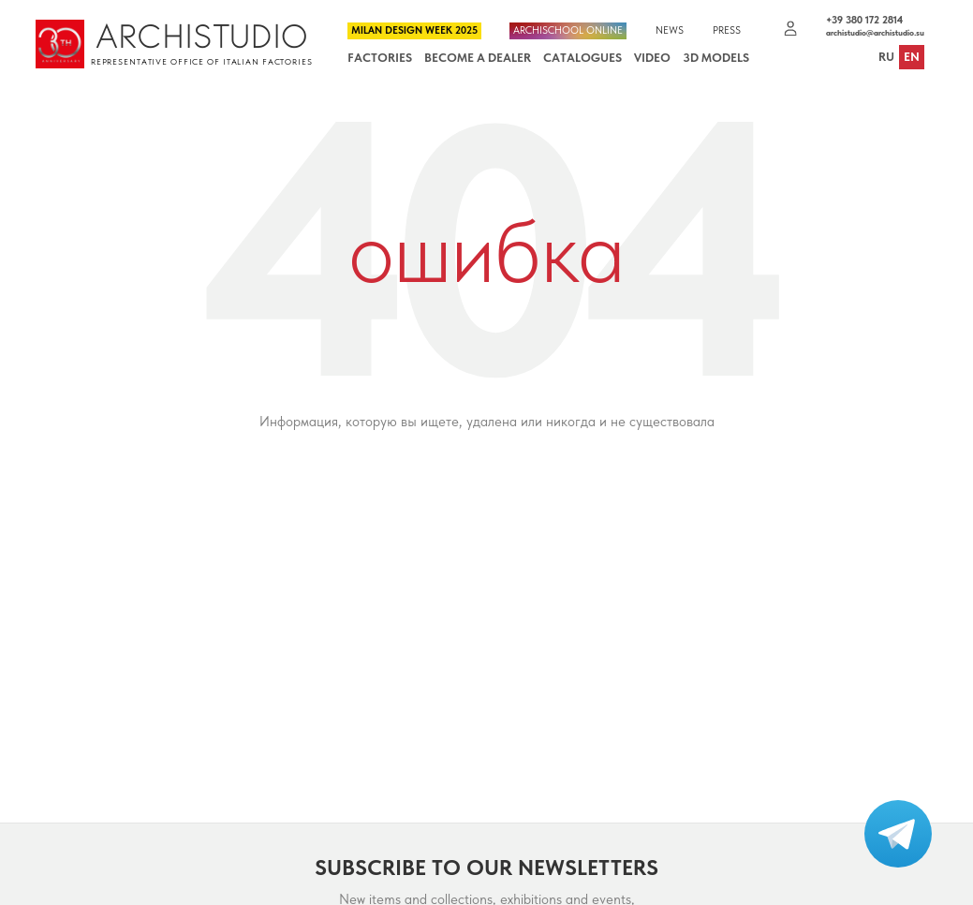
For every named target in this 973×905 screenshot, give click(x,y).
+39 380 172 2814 (864, 20)
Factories (379, 58)
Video (652, 58)
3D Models (716, 58)
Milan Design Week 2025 (414, 30)
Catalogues (582, 58)
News (670, 31)
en (912, 58)
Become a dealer (477, 58)
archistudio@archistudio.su (875, 33)
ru (886, 58)
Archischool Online (568, 30)
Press (727, 31)
